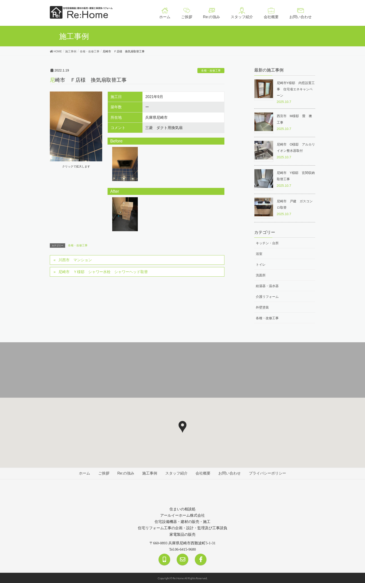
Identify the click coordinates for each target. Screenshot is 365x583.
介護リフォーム (267, 296)
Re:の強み (125, 473)
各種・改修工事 (211, 70)
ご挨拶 (103, 473)
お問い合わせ (230, 473)
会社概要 (203, 473)
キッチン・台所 (267, 242)
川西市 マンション (75, 260)
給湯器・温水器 (267, 285)
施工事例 (149, 473)
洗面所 (261, 275)
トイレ (261, 264)
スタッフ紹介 (176, 473)
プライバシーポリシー (268, 473)
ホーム (83, 473)
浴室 (259, 253)
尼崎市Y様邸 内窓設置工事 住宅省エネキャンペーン (296, 89)
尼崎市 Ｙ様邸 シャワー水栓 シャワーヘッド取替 (103, 272)
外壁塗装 (262, 307)
